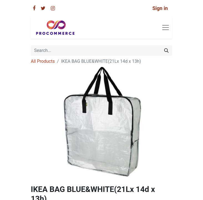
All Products (43, 61)
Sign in (160, 8)
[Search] (166, 50)
